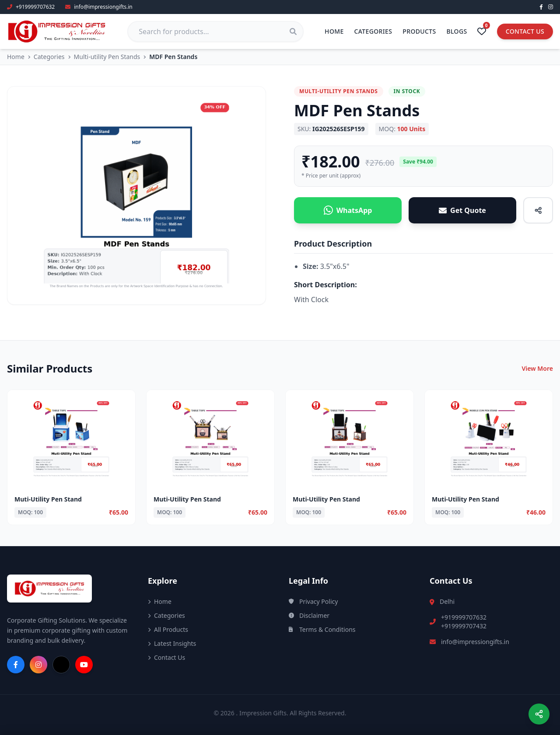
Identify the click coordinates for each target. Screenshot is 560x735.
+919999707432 (463, 626)
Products (419, 31)
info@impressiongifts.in (475, 641)
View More (537, 368)
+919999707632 (463, 617)
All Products (168, 629)
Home (334, 31)
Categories (373, 31)
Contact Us (525, 31)
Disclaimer (309, 615)
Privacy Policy (313, 601)
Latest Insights (172, 643)
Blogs (457, 31)
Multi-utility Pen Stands (107, 56)
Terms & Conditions (322, 629)
